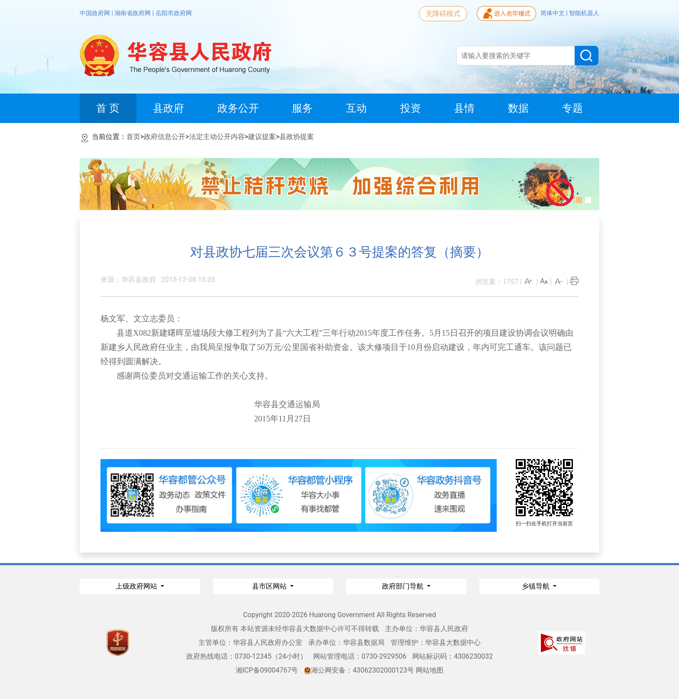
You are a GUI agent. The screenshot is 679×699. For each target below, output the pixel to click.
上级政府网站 (137, 586)
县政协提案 (296, 137)
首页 (133, 137)
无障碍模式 (443, 14)
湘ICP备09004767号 (267, 670)
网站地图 (429, 670)
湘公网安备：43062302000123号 (359, 670)
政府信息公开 (164, 137)
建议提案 (262, 137)
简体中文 (553, 13)
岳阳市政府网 (173, 13)
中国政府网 (95, 13)
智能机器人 (584, 13)
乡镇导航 (536, 586)
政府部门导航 (403, 586)
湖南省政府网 (133, 13)
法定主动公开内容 (217, 137)
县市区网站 (270, 586)
